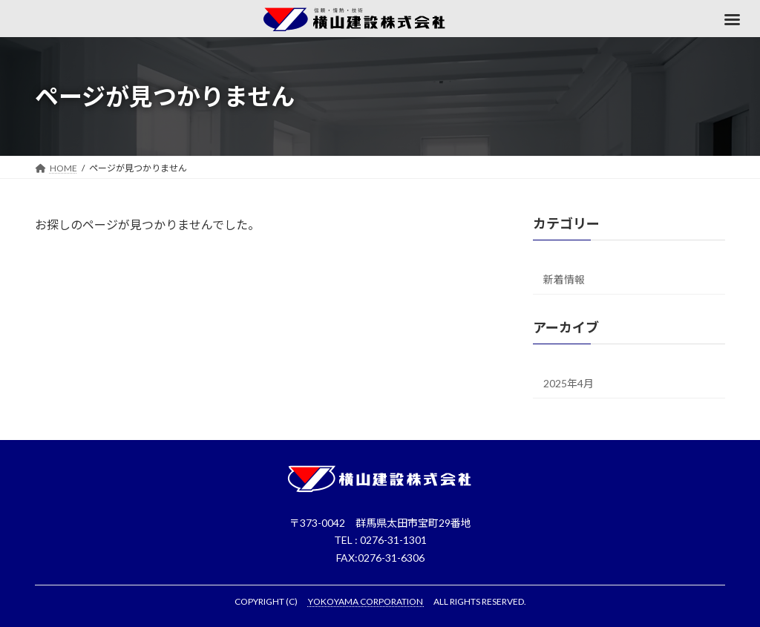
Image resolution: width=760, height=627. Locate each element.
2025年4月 (568, 383)
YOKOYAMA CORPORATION (366, 601)
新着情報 (564, 279)
